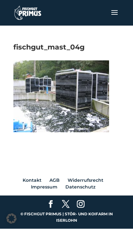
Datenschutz (80, 187)
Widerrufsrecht (85, 180)
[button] (11, 218)
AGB (54, 180)
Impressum (44, 187)
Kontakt (32, 180)
